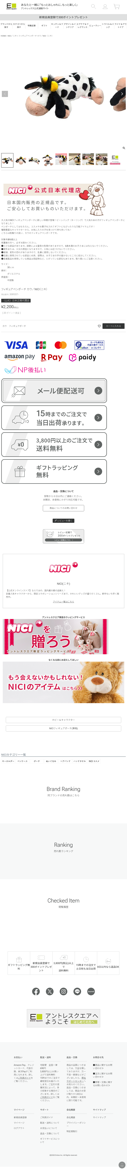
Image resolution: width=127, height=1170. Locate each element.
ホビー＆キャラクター (63, 720)
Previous (5, 94)
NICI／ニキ (12, 36)
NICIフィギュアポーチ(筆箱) (63, 728)
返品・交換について (50, 1133)
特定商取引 (72, 1131)
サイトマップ (99, 1117)
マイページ (19, 1123)
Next (122, 94)
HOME (3, 36)
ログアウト (19, 1128)
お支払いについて (48, 1128)
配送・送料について (50, 1123)
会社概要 (71, 1117)
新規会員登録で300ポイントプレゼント (63, 17)
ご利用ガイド (24, 1078)
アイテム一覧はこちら (63, 601)
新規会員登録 (20, 1117)
